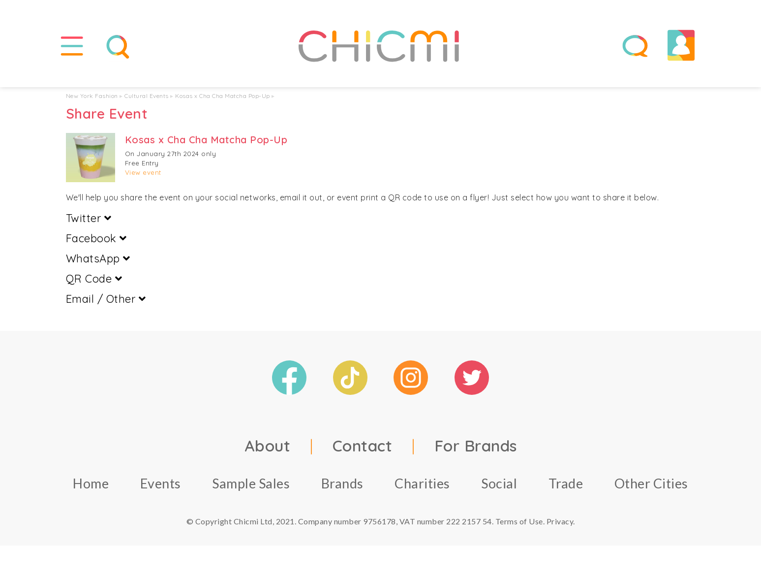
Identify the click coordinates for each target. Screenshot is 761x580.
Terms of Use (519, 521)
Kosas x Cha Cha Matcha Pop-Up (222, 95)
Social (499, 483)
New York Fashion (92, 95)
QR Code (94, 279)
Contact (363, 445)
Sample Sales (251, 483)
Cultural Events (146, 95)
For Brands (475, 445)
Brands (342, 483)
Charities (422, 483)
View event (143, 172)
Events (160, 483)
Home (91, 483)
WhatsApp (98, 258)
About (267, 445)
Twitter (89, 218)
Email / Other (106, 299)
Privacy (560, 521)
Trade (565, 483)
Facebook (96, 238)
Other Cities (651, 483)
